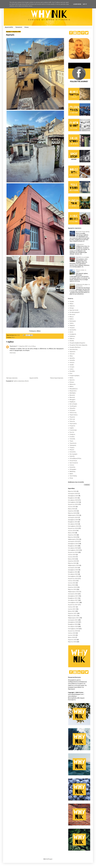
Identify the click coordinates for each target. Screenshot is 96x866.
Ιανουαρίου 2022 (73, 594)
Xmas (71, 478)
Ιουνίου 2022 (72, 583)
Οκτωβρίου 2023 (73, 548)
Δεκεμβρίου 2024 (73, 519)
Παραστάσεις (74, 415)
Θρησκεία (72, 351)
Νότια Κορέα (73, 404)
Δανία (71, 332)
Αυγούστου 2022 (73, 578)
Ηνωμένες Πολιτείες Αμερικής (78, 345)
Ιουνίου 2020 (72, 635)
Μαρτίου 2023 (72, 563)
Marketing (72, 471)
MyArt (71, 473)
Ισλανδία (72, 360)
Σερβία (72, 428)
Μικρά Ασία (73, 391)
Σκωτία (72, 432)
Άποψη (72, 308)
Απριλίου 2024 (72, 535)
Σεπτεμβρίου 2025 (73, 502)
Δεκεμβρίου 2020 (73, 622)
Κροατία (72, 380)
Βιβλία (71, 319)
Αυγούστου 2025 (73, 504)
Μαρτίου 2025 (72, 513)
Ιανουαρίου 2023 (73, 567)
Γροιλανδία (73, 330)
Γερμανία (72, 325)
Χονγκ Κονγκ (73, 460)
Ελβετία (72, 338)
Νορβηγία (72, 401)
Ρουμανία (72, 425)
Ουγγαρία (72, 410)
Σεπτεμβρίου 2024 (73, 526)
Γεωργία (72, 327)
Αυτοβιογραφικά (74, 312)
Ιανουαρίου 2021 (73, 620)
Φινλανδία (73, 452)
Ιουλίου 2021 (72, 607)
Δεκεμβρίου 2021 (73, 596)
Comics (72, 465)
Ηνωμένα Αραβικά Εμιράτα (77, 343)
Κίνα (71, 373)
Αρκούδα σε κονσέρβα (82, 257)
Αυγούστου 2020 (73, 631)
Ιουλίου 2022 (72, 580)
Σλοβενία (72, 434)
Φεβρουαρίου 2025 (73, 515)
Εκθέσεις (72, 336)
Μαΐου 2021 (71, 611)
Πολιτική (72, 419)
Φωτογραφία (73, 454)
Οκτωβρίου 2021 (73, 600)
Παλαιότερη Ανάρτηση (56, 378)
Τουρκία (72, 447)
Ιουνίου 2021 (72, 609)
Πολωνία (72, 421)
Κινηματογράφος (74, 375)
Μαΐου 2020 (71, 637)
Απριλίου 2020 (72, 639)
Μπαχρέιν (72, 399)
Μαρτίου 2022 (72, 589)
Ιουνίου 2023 (72, 556)
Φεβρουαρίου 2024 (73, 539)
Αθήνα (13, 337)
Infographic (73, 469)
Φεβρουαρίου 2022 (73, 591)
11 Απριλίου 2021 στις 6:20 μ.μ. (26, 346)
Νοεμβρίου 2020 (73, 624)
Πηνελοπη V (13, 346)
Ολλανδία (72, 408)
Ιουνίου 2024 (72, 530)
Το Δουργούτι (80, 244)
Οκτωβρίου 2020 (73, 626)
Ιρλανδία (72, 358)
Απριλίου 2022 (72, 587)
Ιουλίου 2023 (72, 554)
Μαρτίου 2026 (72, 491)
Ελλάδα (72, 340)
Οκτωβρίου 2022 (73, 574)
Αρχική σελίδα (9, 27)
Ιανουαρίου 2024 (73, 541)
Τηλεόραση (73, 445)
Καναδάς (72, 371)
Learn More (77, 4)
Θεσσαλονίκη (73, 349)
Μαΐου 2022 (71, 585)
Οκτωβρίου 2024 (73, 524)
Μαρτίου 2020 (72, 641)
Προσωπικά (18, 27)
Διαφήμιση (73, 334)
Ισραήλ (72, 364)
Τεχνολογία (73, 443)
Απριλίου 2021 (72, 613)
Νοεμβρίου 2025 (73, 498)
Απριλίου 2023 (72, 561)
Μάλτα (71, 386)
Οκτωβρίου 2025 (73, 500)
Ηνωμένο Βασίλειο (75, 347)
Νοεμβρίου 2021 (73, 598)
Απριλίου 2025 (72, 511)
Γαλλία (71, 323)
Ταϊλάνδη (72, 439)
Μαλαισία (72, 384)
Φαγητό (72, 449)
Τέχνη (71, 441)
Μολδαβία (73, 393)
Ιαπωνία (72, 353)
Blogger (50, 859)
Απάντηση (13, 352)
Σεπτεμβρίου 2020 (73, 628)
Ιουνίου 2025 (72, 506)
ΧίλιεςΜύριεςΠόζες (75, 458)
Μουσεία (72, 395)
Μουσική (72, 397)
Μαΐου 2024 (71, 532)
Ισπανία (72, 362)
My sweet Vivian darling (82, 231)
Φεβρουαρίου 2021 (73, 618)
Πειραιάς (72, 417)
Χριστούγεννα (74, 463)
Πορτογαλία (73, 423)
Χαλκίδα (72, 456)
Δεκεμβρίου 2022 (73, 570)
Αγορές (72, 301)
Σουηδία (72, 436)
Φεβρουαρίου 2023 (73, 565)
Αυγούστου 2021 (73, 604)
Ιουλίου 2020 (72, 633)
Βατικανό (72, 314)
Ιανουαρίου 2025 (73, 517)
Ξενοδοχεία (73, 406)
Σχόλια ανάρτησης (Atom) (21, 381)
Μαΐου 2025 (71, 508)
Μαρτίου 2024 (72, 537)
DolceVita (72, 467)
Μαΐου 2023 (71, 559)
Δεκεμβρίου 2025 (73, 495)
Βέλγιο (72, 316)
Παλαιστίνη (73, 412)
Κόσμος (26, 27)
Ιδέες (71, 356)
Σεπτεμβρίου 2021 (73, 602)
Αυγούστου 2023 (73, 552)
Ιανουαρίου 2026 (73, 493)
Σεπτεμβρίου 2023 (73, 550)
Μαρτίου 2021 (72, 615)
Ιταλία (71, 369)
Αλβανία (72, 306)
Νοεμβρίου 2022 (73, 572)
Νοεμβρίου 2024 (73, 522)
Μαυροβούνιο (74, 388)
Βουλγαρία (73, 321)
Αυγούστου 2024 (73, 528)
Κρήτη (71, 377)
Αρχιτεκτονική (74, 310)
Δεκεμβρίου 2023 (73, 543)
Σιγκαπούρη (73, 430)
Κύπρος (72, 382)
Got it (85, 4)
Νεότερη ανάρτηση (11, 378)
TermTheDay (73, 476)
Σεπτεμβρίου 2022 (73, 576)
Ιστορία (72, 367)
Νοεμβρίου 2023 (73, 546)
